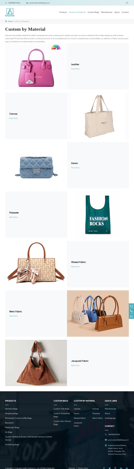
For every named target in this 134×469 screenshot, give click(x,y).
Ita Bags (8, 432)
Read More (75, 69)
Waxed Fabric (78, 262)
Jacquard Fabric (79, 361)
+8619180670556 (12, 3)
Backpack (9, 423)
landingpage (110, 418)
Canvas (13, 114)
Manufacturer (106, 12)
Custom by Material (77, 12)
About (117, 12)
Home (10, 21)
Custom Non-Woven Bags (62, 422)
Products (63, 12)
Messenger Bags (12, 427)
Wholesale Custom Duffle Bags (18, 418)
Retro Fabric (15, 311)
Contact (125, 12)
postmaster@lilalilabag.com (38, 3)
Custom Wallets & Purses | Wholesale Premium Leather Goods (28, 438)
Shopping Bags (11, 413)
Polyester (14, 212)
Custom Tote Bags (61, 409)
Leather (75, 64)
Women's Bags (11, 409)
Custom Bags (93, 12)
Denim (74, 163)
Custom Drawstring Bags (62, 415)
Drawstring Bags (12, 444)
